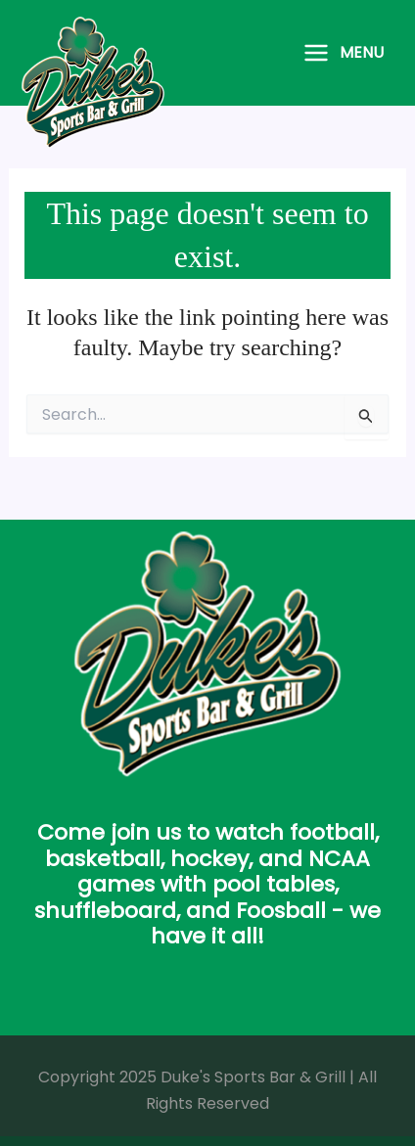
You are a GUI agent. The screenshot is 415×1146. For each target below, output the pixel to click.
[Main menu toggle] (343, 52)
